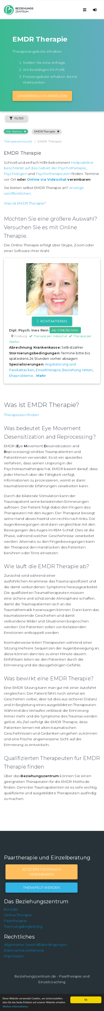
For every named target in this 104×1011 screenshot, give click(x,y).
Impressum (14, 956)
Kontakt (11, 909)
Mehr (41, 376)
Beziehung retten (77, 370)
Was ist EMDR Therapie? (25, 203)
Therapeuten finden (21, 415)
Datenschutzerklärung (24, 950)
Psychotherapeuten (53, 174)
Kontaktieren (52, 321)
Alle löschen (16, 131)
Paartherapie (15, 921)
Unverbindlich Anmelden (42, 96)
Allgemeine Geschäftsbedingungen (35, 944)
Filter (17, 118)
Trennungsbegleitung (23, 926)
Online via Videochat (46, 179)
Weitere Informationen (15, 1006)
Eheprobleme (21, 376)
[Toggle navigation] (85, 9)
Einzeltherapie (48, 370)
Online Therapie (18, 915)
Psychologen (15, 174)
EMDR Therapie (46, 131)
